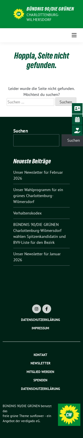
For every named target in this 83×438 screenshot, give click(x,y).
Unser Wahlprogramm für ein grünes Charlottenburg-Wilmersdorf (38, 195)
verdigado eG (30, 421)
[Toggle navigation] (74, 35)
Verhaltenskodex (27, 213)
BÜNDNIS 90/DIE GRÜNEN (50, 9)
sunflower (37, 416)
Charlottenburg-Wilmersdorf (43, 17)
